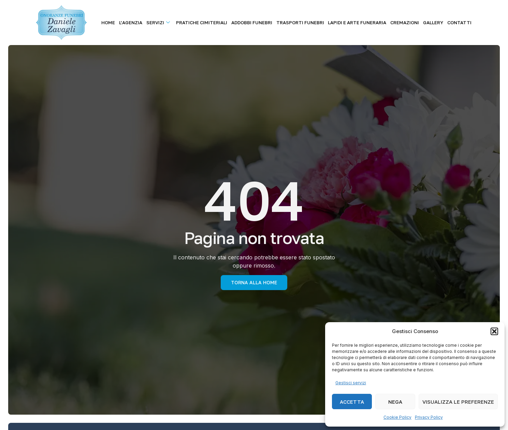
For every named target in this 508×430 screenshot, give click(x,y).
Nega (395, 402)
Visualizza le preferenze (458, 402)
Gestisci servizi (350, 382)
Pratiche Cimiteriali (210, 22)
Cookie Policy (397, 417)
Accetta (352, 402)
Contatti (460, 22)
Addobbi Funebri (259, 22)
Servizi (168, 22)
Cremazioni (408, 22)
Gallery (435, 22)
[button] (494, 331)
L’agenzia (142, 22)
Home (121, 22)
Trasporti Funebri (306, 22)
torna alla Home (254, 282)
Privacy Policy (429, 417)
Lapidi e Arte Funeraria (362, 22)
